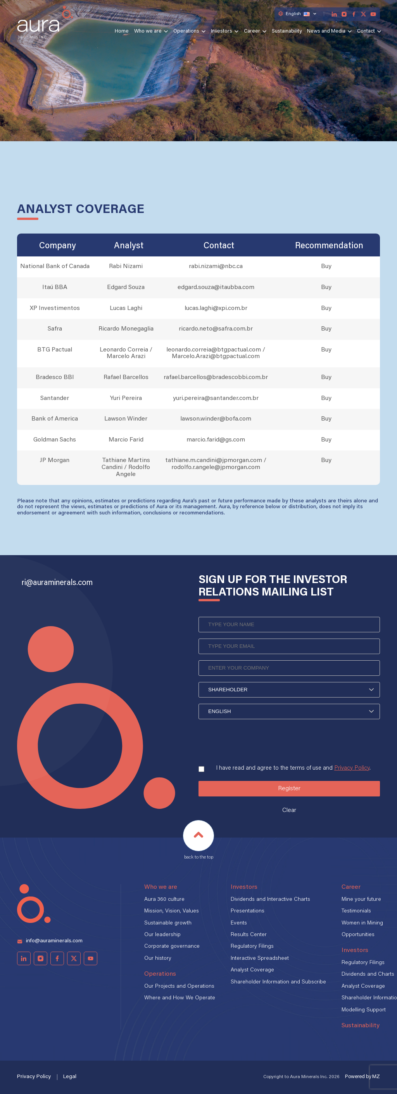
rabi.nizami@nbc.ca (216, 266)
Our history (157, 958)
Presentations (247, 911)
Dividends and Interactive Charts (270, 899)
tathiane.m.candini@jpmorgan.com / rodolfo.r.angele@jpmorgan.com (215, 464)
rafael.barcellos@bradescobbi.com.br (216, 377)
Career (252, 31)
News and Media (326, 31)
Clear (289, 810)
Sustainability (287, 31)
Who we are (148, 31)
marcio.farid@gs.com (215, 440)
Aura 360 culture (164, 899)
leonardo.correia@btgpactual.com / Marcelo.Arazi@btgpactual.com (215, 353)
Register (289, 789)
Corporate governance (172, 946)
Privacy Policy (351, 768)
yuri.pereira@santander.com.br (216, 398)
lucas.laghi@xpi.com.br (216, 308)
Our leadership (162, 935)
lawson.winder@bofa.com (215, 419)
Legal (69, 1077)
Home (122, 31)
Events (239, 923)
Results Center (249, 935)
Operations (186, 31)
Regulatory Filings (252, 946)
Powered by (362, 1076)
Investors (221, 31)
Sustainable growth (168, 923)
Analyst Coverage (252, 970)
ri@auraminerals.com (57, 583)
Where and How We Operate (179, 998)
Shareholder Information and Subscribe (278, 982)
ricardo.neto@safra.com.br (216, 329)
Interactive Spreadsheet (260, 958)
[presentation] (257, 739)
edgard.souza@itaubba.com (216, 287)
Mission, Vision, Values (171, 911)
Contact (366, 31)
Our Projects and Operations (179, 986)
